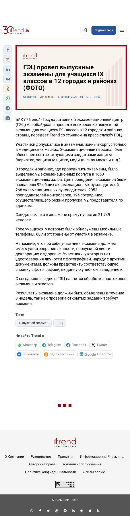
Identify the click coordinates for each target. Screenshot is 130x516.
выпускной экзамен (33, 323)
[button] (8, 50)
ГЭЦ (60, 323)
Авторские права (42, 464)
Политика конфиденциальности (50, 472)
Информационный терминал (102, 457)
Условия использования (81, 464)
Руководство (41, 457)
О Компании (14, 457)
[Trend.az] (16, 30)
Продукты (65, 457)
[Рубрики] (122, 30)
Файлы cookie (94, 472)
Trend (55, 135)
